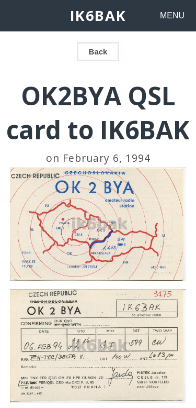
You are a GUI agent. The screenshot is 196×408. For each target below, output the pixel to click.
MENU (172, 15)
